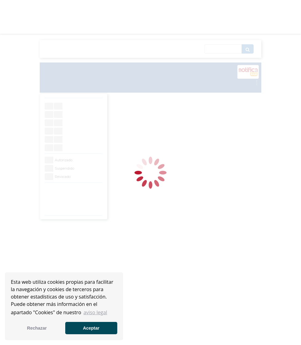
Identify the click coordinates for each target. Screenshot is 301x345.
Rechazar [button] (37, 328)
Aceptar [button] (91, 328)
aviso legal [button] (95, 312)
